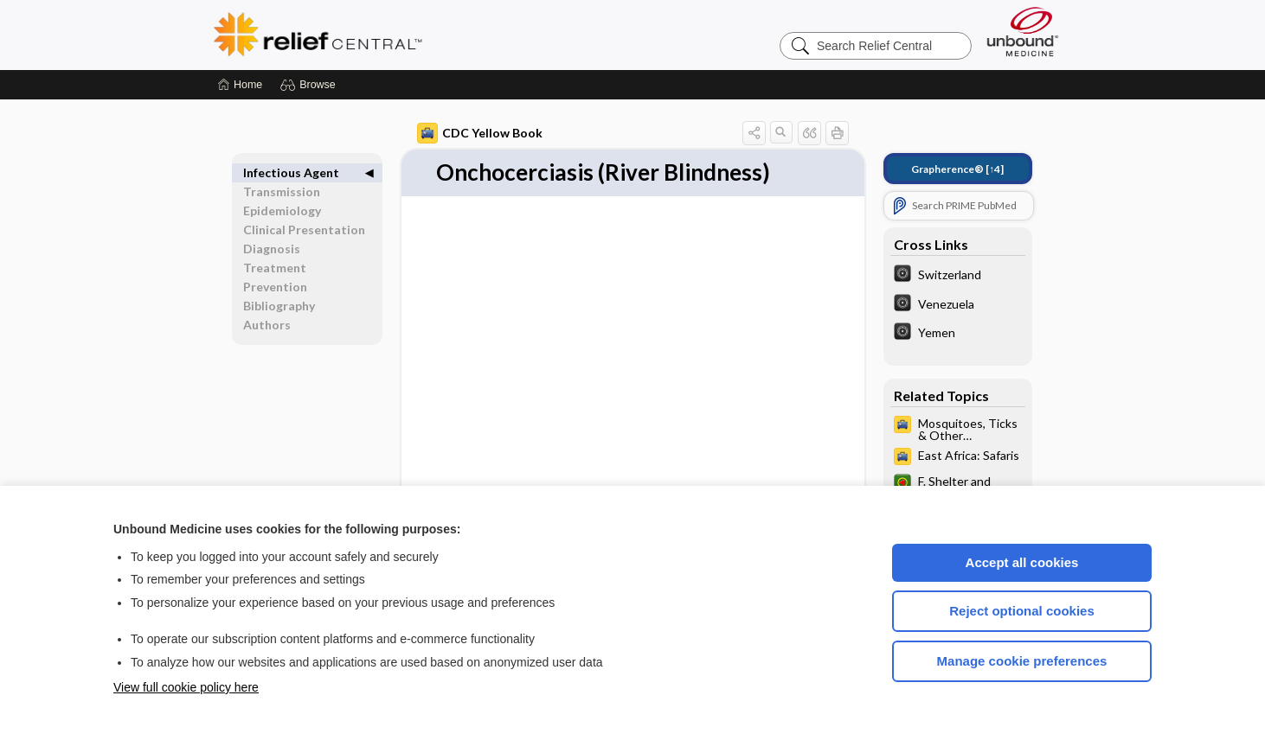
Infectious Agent (291, 172)
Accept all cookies (1022, 562)
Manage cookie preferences (1022, 661)
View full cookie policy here (186, 687)
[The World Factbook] (957, 275)
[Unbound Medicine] (1023, 31)
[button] (310, 84)
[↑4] (957, 169)
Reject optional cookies (1022, 610)
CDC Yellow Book (480, 133)
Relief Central (425, 35)
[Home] (240, 84)
